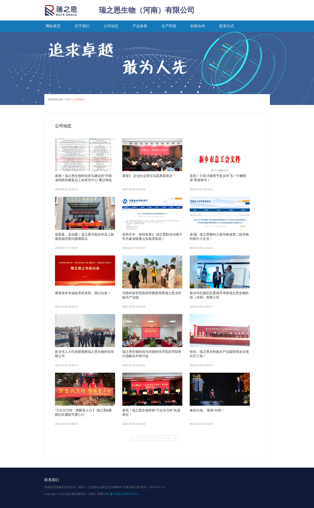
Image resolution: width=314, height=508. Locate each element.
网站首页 (53, 26)
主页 (67, 99)
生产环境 (168, 26)
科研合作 (197, 26)
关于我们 (82, 26)
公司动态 (111, 26)
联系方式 (226, 26)
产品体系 (139, 26)
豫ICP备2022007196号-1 (124, 493)
